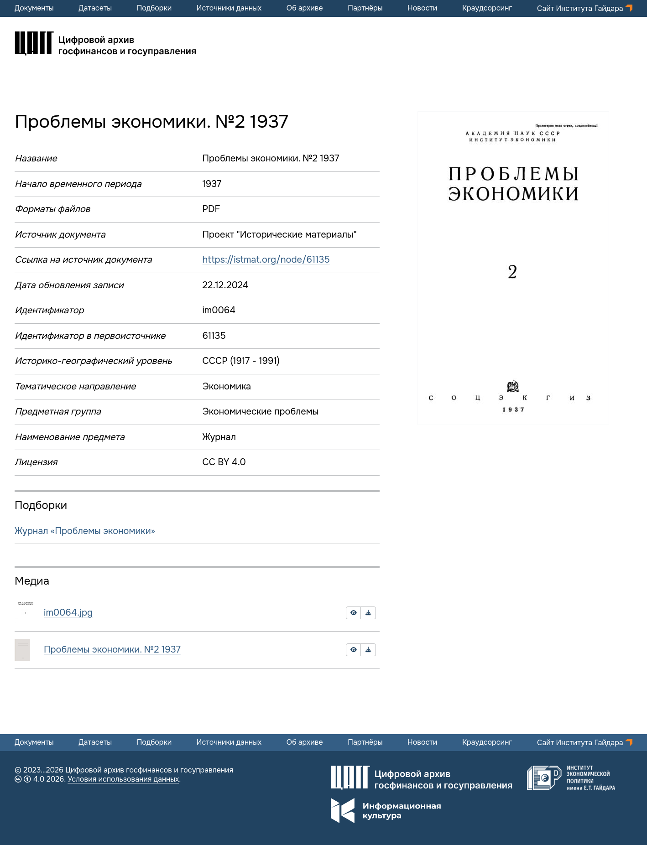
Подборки (154, 8)
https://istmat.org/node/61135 (265, 259)
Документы (34, 8)
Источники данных (229, 8)
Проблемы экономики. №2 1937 (112, 649)
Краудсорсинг (487, 8)
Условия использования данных (123, 779)
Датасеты (95, 8)
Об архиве (305, 8)
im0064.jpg (68, 612)
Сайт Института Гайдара (581, 8)
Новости (422, 8)
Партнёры (365, 8)
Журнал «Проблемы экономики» (85, 531)
